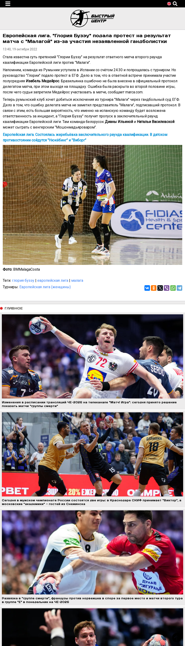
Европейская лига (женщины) (45, 287)
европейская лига (52, 280)
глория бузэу (23, 280)
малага (77, 280)
